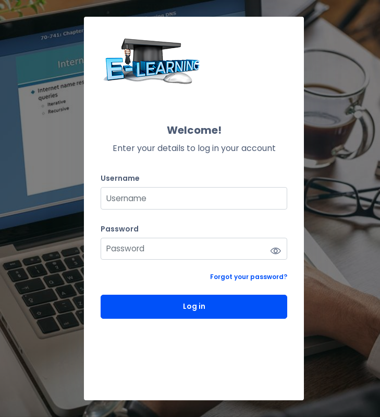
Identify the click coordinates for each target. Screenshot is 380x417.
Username (120, 178)
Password (120, 229)
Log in (194, 306)
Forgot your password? (248, 276)
